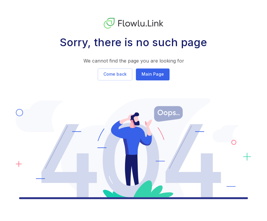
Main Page (153, 74)
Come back (115, 74)
